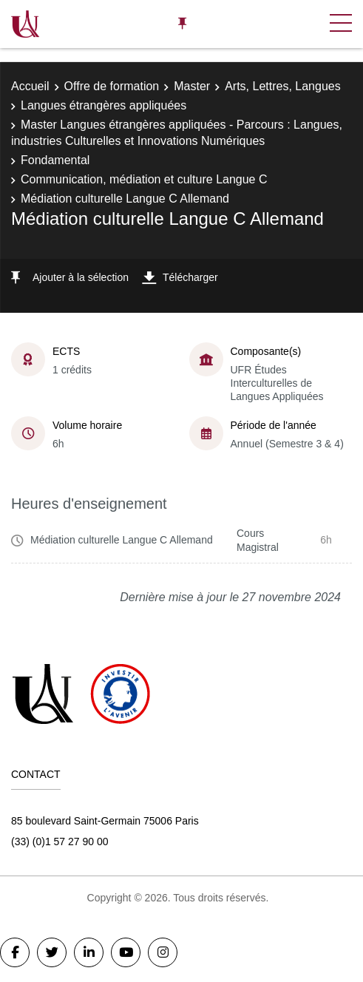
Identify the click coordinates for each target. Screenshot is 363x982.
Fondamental (55, 160)
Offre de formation (112, 86)
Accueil (30, 86)
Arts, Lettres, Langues (283, 86)
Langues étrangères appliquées (103, 105)
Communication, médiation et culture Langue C (144, 179)
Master (192, 86)
